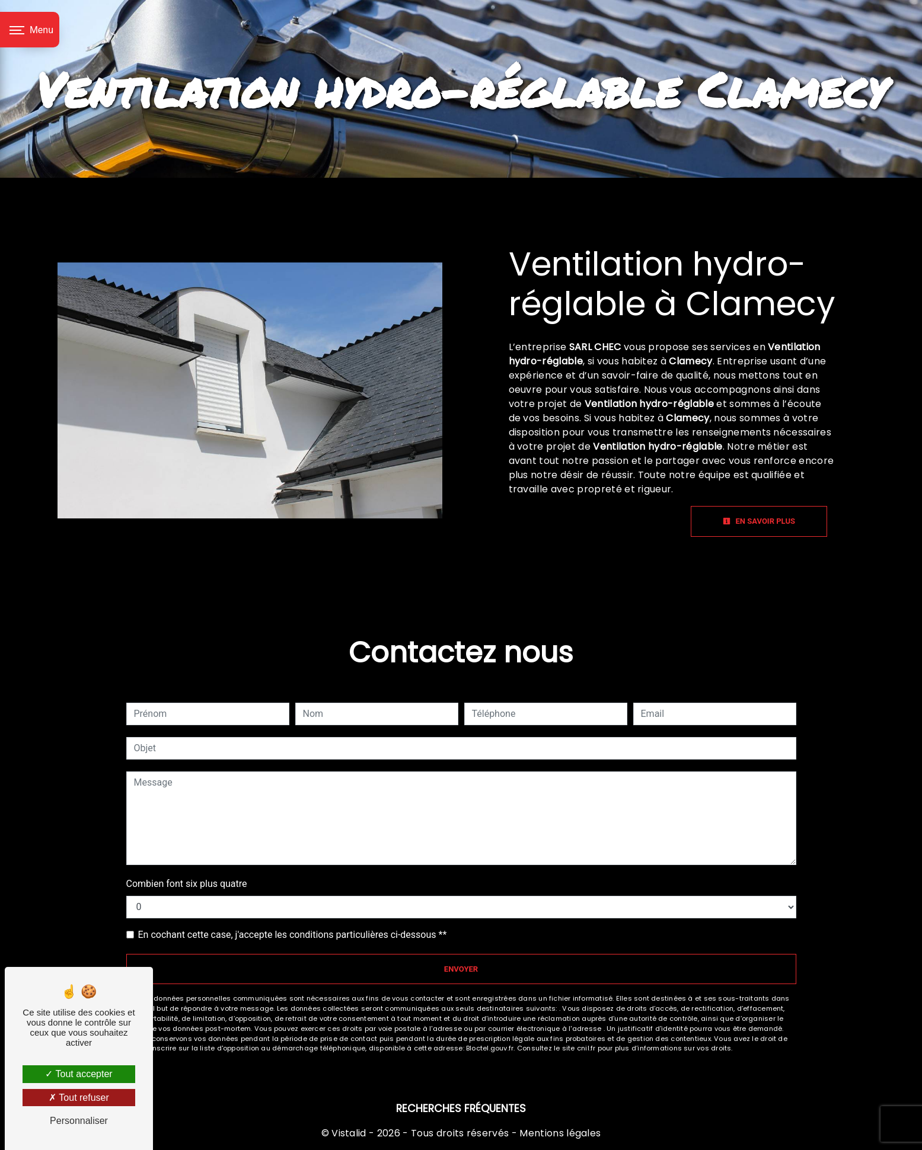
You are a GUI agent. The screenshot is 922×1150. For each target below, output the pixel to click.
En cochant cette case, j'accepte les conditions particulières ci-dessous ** (292, 934)
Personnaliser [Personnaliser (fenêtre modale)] (79, 1121)
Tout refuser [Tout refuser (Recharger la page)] (79, 1098)
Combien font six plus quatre (186, 883)
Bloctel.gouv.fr (489, 1048)
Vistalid (348, 1133)
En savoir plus (759, 521)
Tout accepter (78, 1074)
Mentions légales (559, 1133)
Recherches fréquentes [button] (461, 1108)
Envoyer (461, 969)
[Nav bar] (29, 29)
